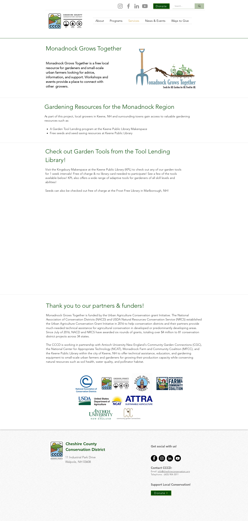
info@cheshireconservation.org (174, 471)
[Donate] (161, 6)
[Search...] (181, 6)
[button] (67, 211)
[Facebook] (128, 6)
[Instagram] (120, 6)
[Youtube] (145, 6)
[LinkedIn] (136, 6)
